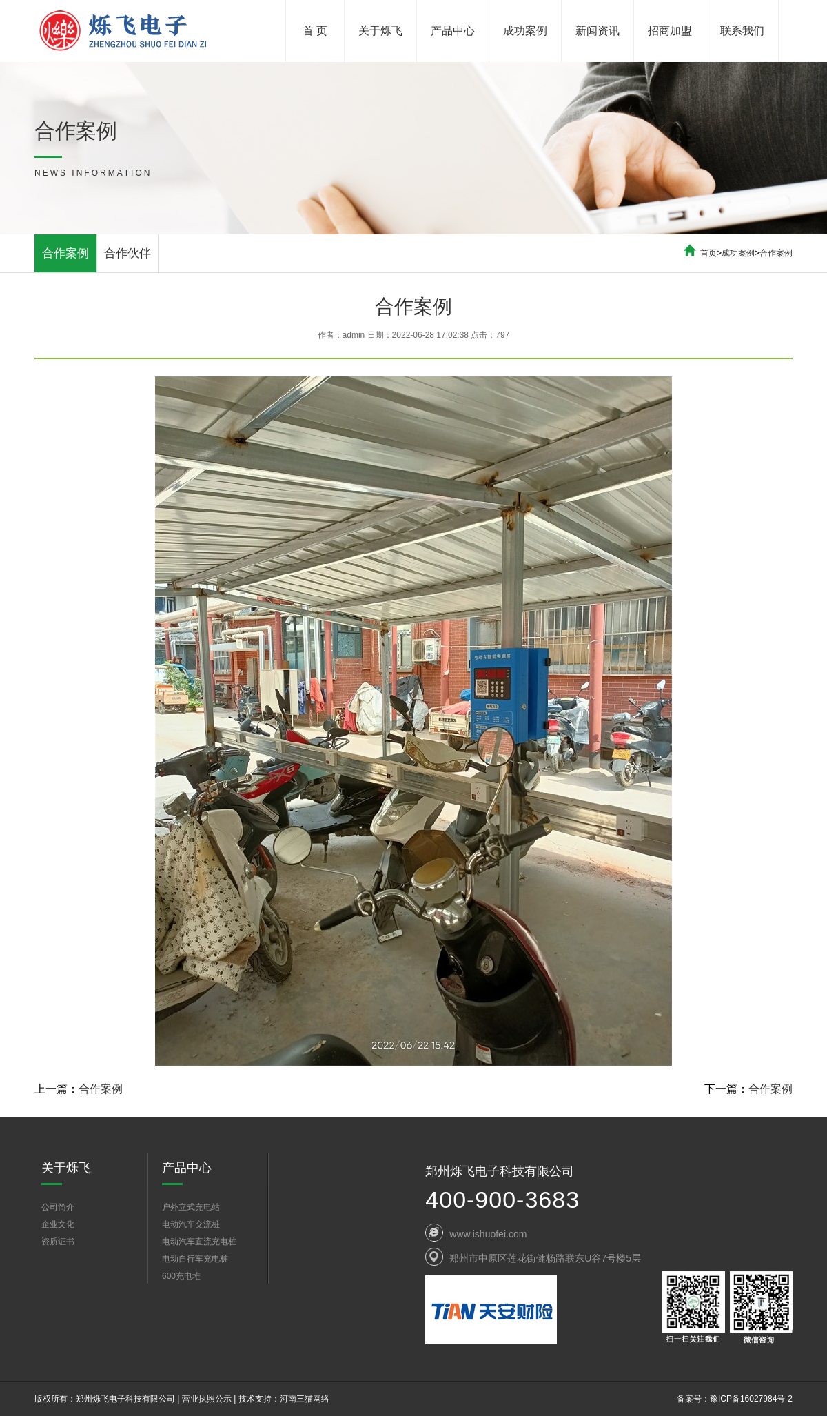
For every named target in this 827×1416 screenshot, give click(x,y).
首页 (708, 253)
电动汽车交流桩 (191, 1224)
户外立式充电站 (191, 1207)
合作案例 (65, 253)
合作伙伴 (127, 253)
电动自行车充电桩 (195, 1259)
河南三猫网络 (304, 1399)
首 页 (315, 31)
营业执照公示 (207, 1399)
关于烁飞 (380, 31)
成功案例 (525, 31)
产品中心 (453, 31)
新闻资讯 (597, 31)
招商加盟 (670, 31)
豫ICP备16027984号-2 (751, 1399)
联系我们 (742, 31)
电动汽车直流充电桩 (199, 1241)
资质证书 (57, 1241)
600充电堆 (181, 1276)
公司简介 (57, 1207)
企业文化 (57, 1224)
